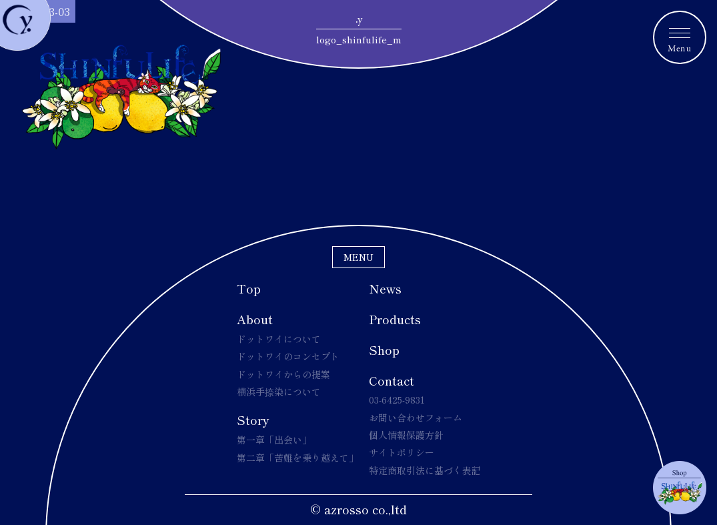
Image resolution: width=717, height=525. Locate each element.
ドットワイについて (279, 339)
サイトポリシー (401, 452)
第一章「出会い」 (274, 439)
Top (249, 288)
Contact (391, 380)
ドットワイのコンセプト (288, 356)
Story (253, 419)
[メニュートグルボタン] (679, 37)
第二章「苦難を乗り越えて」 (297, 457)
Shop (384, 349)
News (385, 288)
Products (395, 319)
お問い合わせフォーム (415, 417)
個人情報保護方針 (406, 435)
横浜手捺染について (279, 391)
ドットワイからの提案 (283, 374)
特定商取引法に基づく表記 (425, 470)
